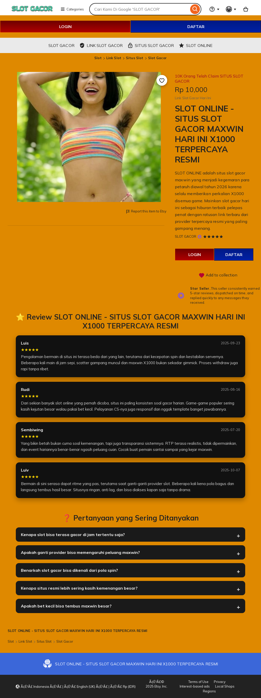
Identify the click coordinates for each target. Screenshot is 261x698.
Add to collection (218, 275)
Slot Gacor (157, 58)
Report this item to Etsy (145, 211)
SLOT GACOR (185, 236)
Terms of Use (198, 682)
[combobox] (139, 9)
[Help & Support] (214, 9)
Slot (98, 58)
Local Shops (224, 686)
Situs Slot (134, 58)
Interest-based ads (195, 686)
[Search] (195, 9)
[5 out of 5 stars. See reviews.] (213, 236)
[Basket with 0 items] (246, 9)
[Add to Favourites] (161, 80)
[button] (75, 686)
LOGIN (65, 26)
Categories (72, 9)
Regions (209, 691)
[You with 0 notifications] (231, 9)
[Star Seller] (199, 236)
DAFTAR (195, 26)
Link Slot (113, 58)
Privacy (220, 682)
